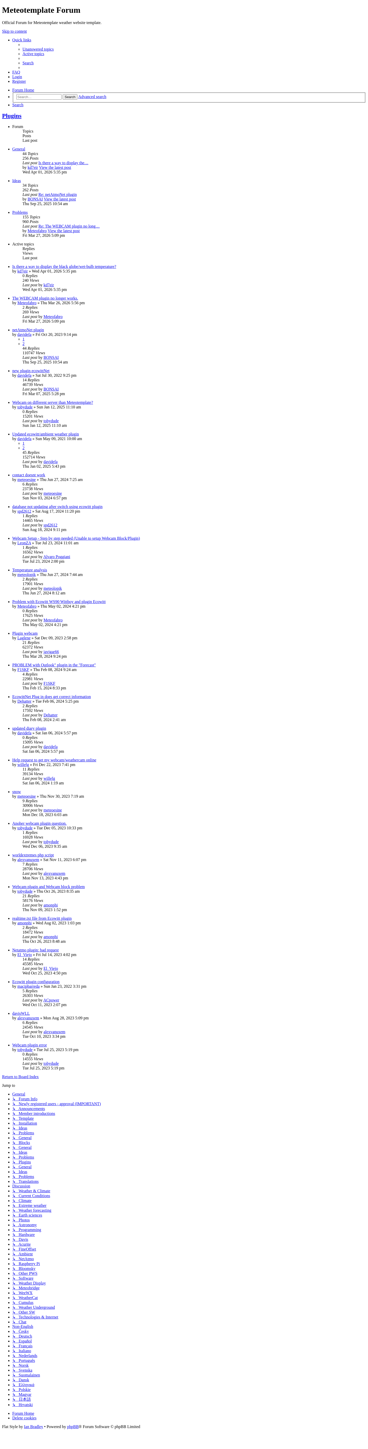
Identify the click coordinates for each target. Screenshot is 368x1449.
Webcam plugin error (29, 1045)
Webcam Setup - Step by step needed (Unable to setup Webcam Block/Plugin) (76, 538)
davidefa (24, 334)
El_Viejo (24, 954)
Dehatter (24, 701)
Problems (20, 212)
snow (16, 792)
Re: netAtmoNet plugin (57, 194)
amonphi (50, 905)
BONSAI (35, 199)
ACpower (51, 1000)
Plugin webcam (25, 633)
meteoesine (26, 479)
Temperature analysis (29, 570)
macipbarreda (28, 986)
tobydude (25, 407)
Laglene (24, 638)
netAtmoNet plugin (28, 330)
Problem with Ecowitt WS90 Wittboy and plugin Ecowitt (59, 601)
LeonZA (24, 543)
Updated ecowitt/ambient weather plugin (45, 434)
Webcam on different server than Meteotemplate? (52, 402)
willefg (23, 764)
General (18, 149)
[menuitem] (38, 49)
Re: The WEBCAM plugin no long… (69, 226)
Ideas (16, 181)
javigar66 (51, 652)
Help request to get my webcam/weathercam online (54, 760)
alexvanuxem (28, 859)
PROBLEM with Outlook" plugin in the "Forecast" (54, 665)
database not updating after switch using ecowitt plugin (57, 506)
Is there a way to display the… (63, 163)
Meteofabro (37, 231)
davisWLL (21, 1013)
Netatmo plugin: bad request (35, 950)
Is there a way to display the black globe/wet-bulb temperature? (64, 266)
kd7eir (33, 167)
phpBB (72, 1426)
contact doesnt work (28, 475)
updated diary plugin (29, 728)
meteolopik (26, 574)
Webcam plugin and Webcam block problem (48, 887)
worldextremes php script (33, 855)
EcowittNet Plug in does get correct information (51, 696)
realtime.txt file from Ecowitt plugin (42, 918)
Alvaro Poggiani (56, 557)
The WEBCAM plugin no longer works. (45, 298)
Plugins (11, 115)
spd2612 (24, 511)
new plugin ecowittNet (31, 371)
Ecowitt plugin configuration (36, 982)
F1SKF (23, 669)
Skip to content (14, 31)
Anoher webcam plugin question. (39, 823)
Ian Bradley (33, 1426)
